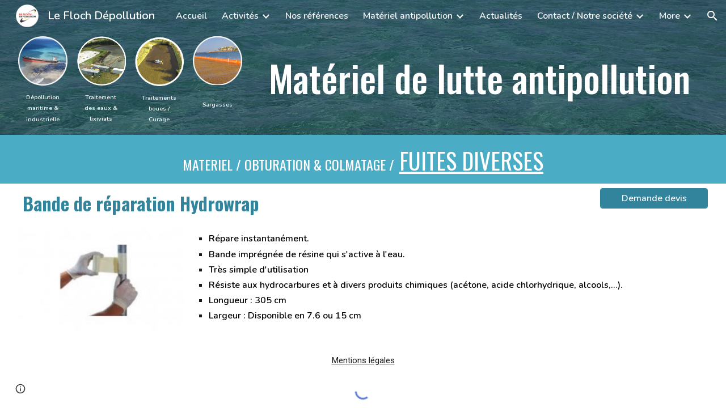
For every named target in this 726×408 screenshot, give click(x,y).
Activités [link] (240, 16)
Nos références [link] (316, 16)
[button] (712, 15)
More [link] (669, 16)
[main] (42, 108)
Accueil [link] (191, 16)
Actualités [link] (500, 16)
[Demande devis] (654, 198)
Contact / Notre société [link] (584, 16)
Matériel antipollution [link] (408, 16)
